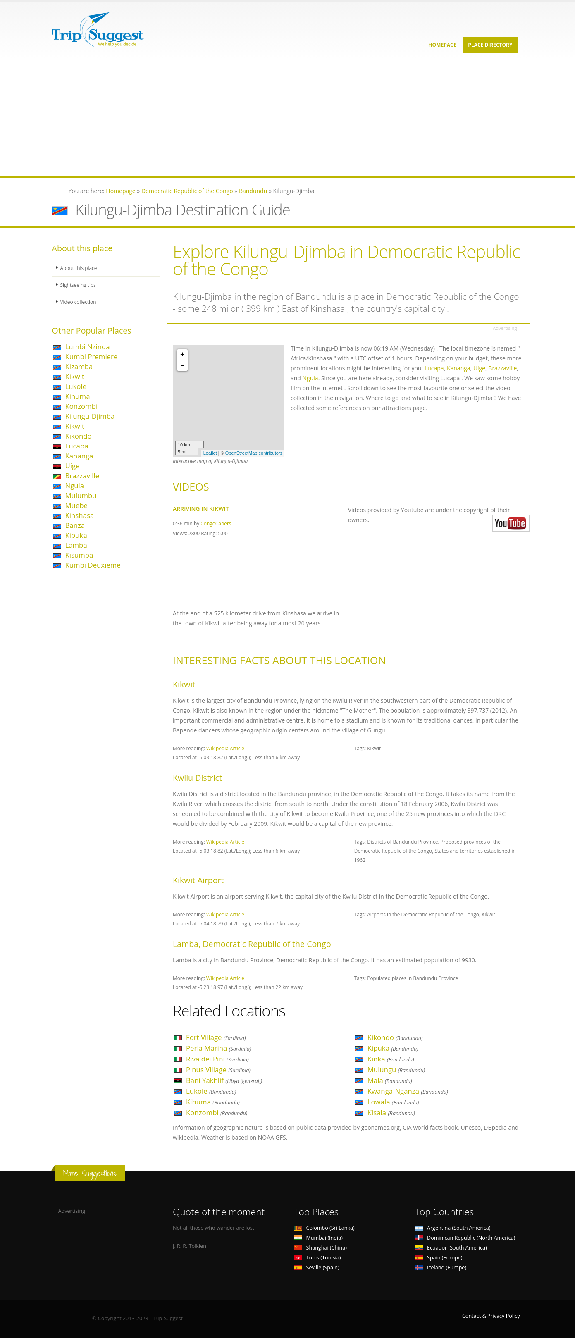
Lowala (393, 1102)
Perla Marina (218, 1048)
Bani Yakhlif (224, 1080)
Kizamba (79, 366)
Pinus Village (218, 1069)
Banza (75, 525)
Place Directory (490, 44)
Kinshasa (79, 515)
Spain (438, 1257)
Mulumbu (81, 495)
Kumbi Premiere (91, 356)
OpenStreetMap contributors (253, 453)
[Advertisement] (248, 118)
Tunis (317, 1257)
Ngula (74, 485)
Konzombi (81, 406)
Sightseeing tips (79, 284)
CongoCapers (215, 523)
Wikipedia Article (225, 748)
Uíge (72, 465)
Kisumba (79, 555)
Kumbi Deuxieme (93, 565)
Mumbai (318, 1237)
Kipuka (76, 535)
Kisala (391, 1112)
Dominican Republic (465, 1237)
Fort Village (216, 1037)
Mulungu (396, 1069)
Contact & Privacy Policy (491, 1315)
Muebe (76, 505)
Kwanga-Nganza (407, 1091)
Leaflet (210, 453)
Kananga (79, 455)
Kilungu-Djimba (90, 416)
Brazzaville (82, 475)
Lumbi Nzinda (87, 346)
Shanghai (320, 1247)
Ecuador (451, 1247)
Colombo (324, 1227)
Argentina (453, 1227)
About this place (79, 267)
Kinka (390, 1059)
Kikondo (78, 436)
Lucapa (76, 446)
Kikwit (75, 376)
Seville (316, 1267)
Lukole (76, 386)
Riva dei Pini (217, 1059)
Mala (389, 1080)
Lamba (76, 545)
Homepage (442, 44)
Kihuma (77, 396)
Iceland (440, 1267)
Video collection (79, 301)
